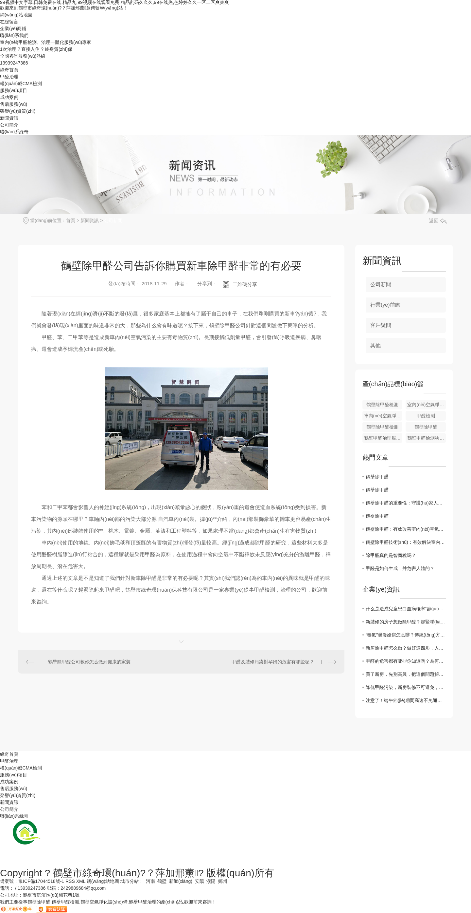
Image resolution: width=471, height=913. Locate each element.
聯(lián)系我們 (14, 35)
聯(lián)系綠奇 (14, 131)
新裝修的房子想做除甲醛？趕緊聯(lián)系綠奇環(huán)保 (406, 621)
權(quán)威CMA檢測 (21, 83)
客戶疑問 (380, 325)
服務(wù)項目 (13, 90)
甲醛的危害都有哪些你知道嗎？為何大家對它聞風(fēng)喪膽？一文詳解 (406, 661)
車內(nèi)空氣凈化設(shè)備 (383, 415)
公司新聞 (113, 220)
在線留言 (9, 21)
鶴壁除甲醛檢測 (382, 404)
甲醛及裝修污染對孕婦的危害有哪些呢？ (273, 661)
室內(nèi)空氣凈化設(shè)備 (426, 404)
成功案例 (9, 97)
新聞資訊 (9, 118)
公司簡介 (9, 124)
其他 (375, 345)
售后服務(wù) (13, 104)
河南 (150, 881)
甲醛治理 (9, 76)
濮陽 (211, 881)
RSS (70, 881)
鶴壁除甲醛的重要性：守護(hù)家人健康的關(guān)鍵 (406, 502)
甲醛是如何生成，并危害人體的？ (400, 568)
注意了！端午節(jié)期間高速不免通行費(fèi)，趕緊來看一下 (406, 700)
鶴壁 (161, 881)
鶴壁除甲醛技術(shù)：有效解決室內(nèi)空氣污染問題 (406, 542)
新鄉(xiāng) (180, 881)
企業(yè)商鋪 (13, 28)
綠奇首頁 (9, 69)
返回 (437, 220)
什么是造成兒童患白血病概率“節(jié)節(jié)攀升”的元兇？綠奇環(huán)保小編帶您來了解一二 (406, 608)
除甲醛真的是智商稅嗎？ (391, 555)
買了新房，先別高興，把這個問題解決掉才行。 (406, 674)
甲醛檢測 (426, 415)
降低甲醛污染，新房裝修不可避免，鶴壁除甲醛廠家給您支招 (406, 687)
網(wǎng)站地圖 (16, 14)
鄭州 (222, 881)
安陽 (199, 881)
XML (80, 881)
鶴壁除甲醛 (425, 426)
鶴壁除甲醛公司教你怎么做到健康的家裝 (89, 661)
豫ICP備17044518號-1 (41, 881)
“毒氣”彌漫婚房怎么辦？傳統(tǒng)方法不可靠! (406, 634)
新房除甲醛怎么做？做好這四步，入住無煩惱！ (406, 648)
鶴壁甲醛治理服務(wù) (383, 438)
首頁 (70, 220)
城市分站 (129, 881)
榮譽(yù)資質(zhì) (17, 111)
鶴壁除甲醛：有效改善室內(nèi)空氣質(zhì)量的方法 (406, 529)
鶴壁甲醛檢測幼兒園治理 (426, 438)
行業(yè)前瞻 (385, 305)
